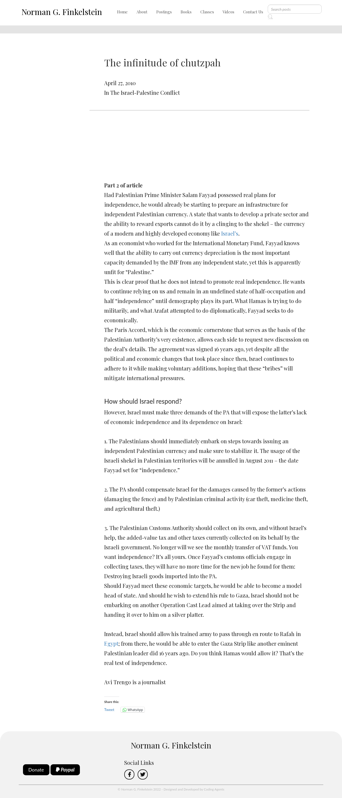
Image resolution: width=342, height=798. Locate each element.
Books (186, 11)
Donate (36, 770)
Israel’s (229, 233)
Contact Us (253, 11)
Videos (228, 11)
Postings (164, 11)
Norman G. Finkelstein (61, 11)
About (142, 11)
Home (122, 11)
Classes (207, 11)
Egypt (111, 643)
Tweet (109, 709)
